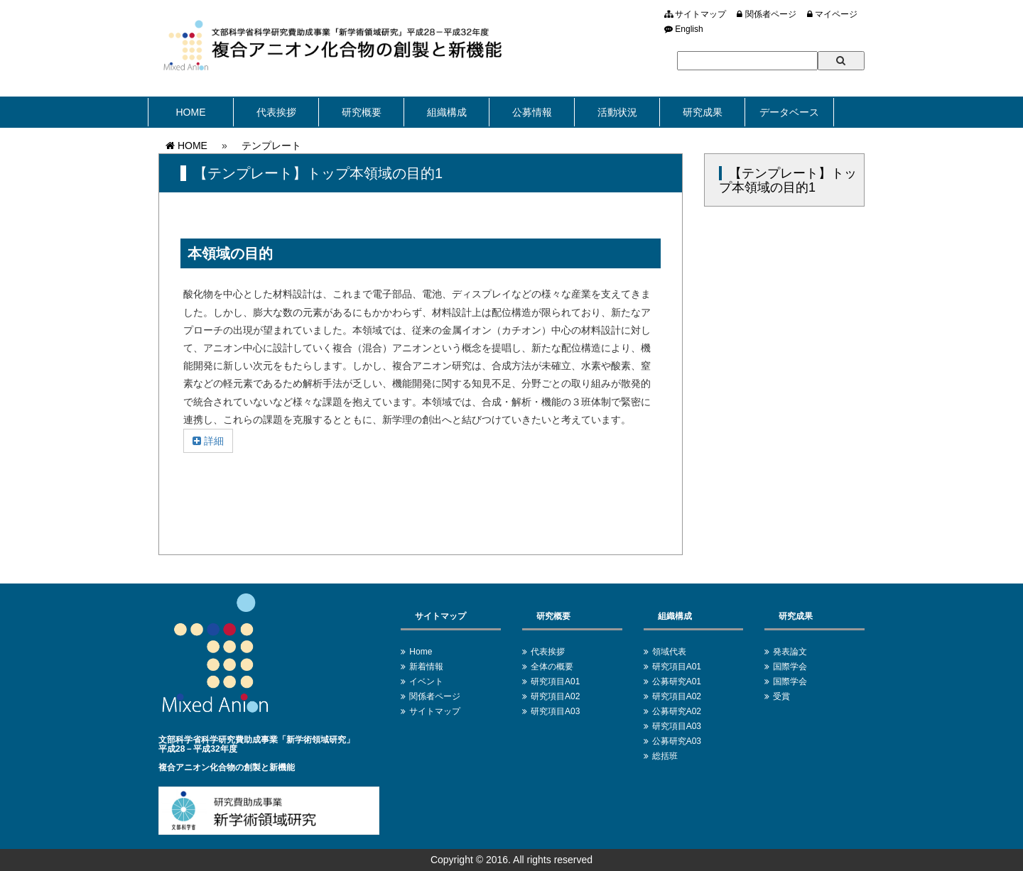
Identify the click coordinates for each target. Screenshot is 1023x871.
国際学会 (790, 667)
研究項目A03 (555, 711)
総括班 (665, 756)
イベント (426, 681)
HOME (191, 112)
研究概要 (361, 112)
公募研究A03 (676, 741)
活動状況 (617, 112)
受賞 (781, 696)
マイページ (832, 14)
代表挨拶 (276, 112)
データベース (789, 112)
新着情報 (426, 667)
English (683, 29)
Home (420, 652)
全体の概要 (552, 667)
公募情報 (532, 112)
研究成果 (702, 112)
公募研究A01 (676, 681)
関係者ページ (766, 14)
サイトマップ (695, 14)
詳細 (208, 441)
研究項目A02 (555, 696)
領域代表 (669, 652)
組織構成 (447, 112)
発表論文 (790, 652)
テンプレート (271, 145)
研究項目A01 (555, 681)
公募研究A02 (676, 711)
